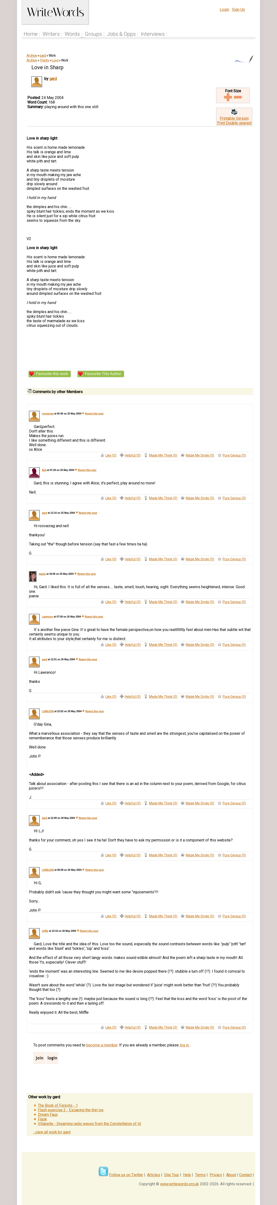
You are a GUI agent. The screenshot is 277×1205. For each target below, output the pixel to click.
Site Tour (171, 1175)
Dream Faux (48, 1114)
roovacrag (47, 413)
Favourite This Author (103, 374)
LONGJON (48, 711)
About (231, 1175)
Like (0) (110, 455)
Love (55, 60)
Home (31, 34)
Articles (153, 1175)
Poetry (44, 60)
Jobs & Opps (121, 34)
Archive (32, 55)
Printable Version (234, 118)
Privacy (216, 1175)
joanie (42, 574)
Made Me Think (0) (163, 455)
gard (43, 55)
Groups (93, 34)
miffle (45, 931)
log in (185, 1045)
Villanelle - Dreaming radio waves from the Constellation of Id (89, 1123)
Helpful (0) (133, 455)
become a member (101, 1045)
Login (224, 9)
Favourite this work (52, 374)
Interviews (153, 34)
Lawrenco (47, 616)
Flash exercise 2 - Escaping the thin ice (71, 1110)
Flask (42, 1119)
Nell (44, 470)
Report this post (94, 413)
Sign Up (238, 9)
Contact (245, 1175)
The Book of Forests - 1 (58, 1105)
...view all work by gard (51, 1132)
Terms (200, 1175)
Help (187, 1175)
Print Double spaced (234, 123)
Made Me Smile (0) (200, 455)
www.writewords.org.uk (179, 1184)
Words (72, 34)
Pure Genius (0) (234, 455)
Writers (51, 34)
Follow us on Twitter (126, 1175)
